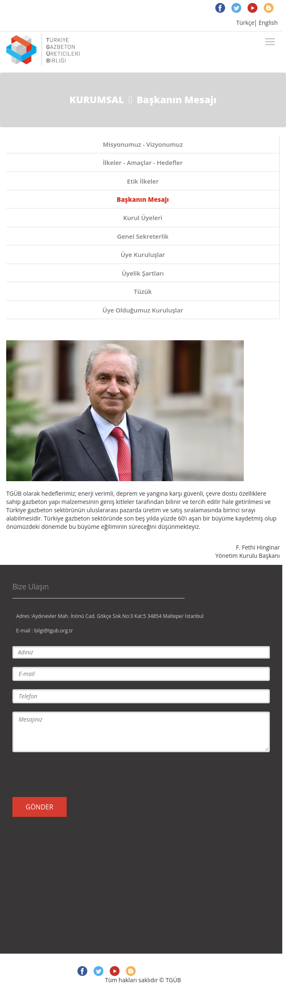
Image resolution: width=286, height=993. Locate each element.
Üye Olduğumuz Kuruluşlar (143, 310)
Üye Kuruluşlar (142, 254)
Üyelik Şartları (143, 273)
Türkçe (245, 23)
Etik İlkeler (143, 181)
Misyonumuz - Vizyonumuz (143, 144)
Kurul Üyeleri (142, 217)
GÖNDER (39, 806)
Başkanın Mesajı (143, 199)
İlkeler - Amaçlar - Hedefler (143, 162)
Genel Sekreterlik (142, 236)
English (268, 23)
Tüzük (142, 291)
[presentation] (75, 774)
